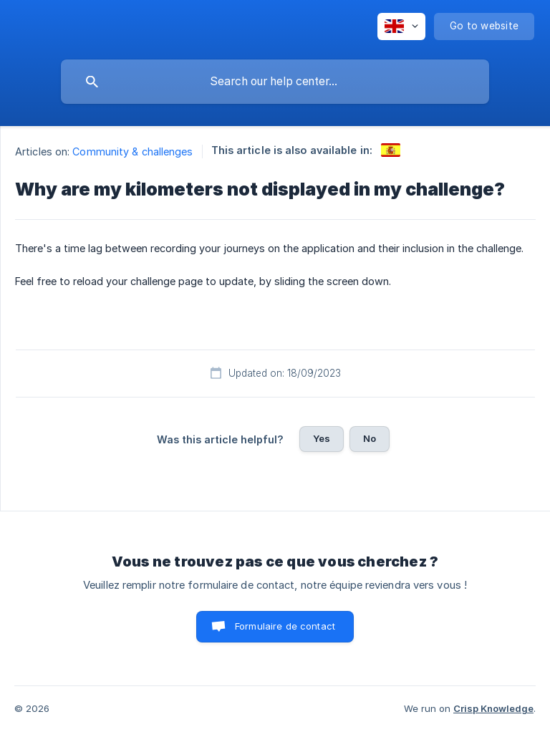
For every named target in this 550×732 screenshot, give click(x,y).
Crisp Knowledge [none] (493, 708)
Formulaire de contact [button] (285, 626)
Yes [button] (321, 438)
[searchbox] (275, 81)
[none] (401, 26)
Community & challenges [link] (132, 151)
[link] (390, 150)
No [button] (369, 438)
